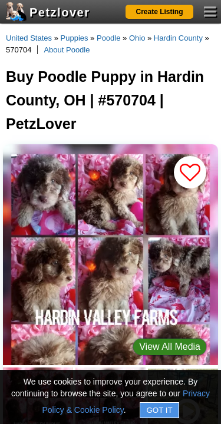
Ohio (137, 38)
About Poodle (67, 49)
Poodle (108, 38)
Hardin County (178, 38)
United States (29, 38)
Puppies (74, 38)
